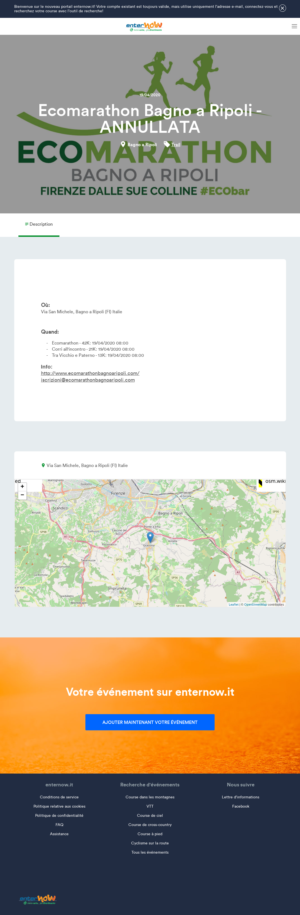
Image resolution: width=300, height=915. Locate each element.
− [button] (22, 495)
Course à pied (150, 834)
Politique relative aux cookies (59, 806)
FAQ (59, 824)
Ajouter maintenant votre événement (150, 722)
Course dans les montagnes (150, 797)
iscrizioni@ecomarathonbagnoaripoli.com (88, 380)
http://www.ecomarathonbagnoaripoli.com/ (90, 373)
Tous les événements (150, 852)
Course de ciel (150, 815)
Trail (175, 144)
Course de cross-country (150, 824)
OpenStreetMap (255, 604)
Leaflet (234, 604)
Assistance (59, 834)
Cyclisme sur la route (150, 843)
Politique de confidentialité (59, 815)
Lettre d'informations (240, 797)
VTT (150, 806)
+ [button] (22, 487)
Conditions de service (59, 797)
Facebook (240, 806)
